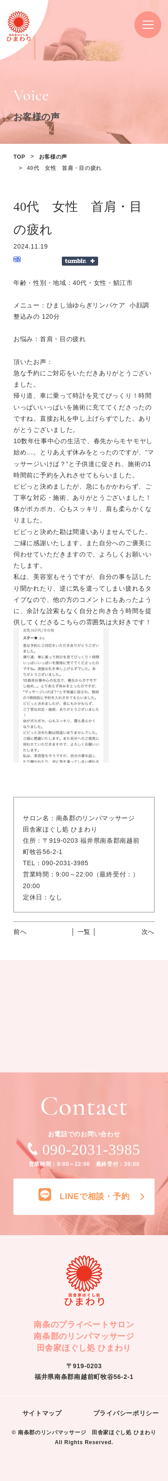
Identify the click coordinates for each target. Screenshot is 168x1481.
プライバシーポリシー (126, 1413)
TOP (19, 157)
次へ (148, 931)
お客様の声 (53, 157)
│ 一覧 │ (84, 931)
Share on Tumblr (80, 261)
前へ (19, 931)
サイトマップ (42, 1413)
